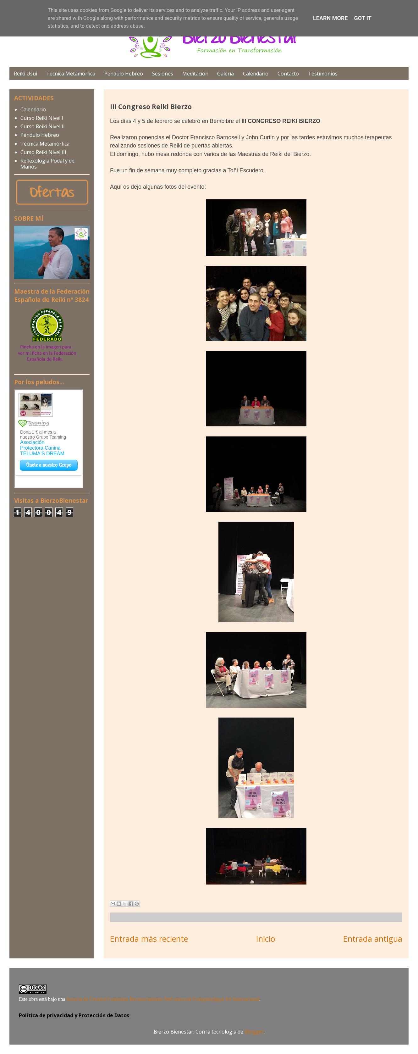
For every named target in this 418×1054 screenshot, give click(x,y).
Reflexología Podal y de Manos (47, 163)
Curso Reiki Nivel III (43, 152)
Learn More (330, 18)
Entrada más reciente (149, 938)
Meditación (195, 73)
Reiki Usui (25, 73)
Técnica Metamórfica (70, 73)
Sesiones (162, 73)
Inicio (265, 938)
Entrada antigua (372, 938)
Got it (362, 18)
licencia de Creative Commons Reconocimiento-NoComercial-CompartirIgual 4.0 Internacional (163, 999)
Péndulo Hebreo (123, 73)
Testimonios (323, 73)
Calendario (255, 73)
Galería (225, 73)
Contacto (288, 73)
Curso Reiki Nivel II (42, 126)
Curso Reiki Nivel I (41, 117)
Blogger (254, 1031)
